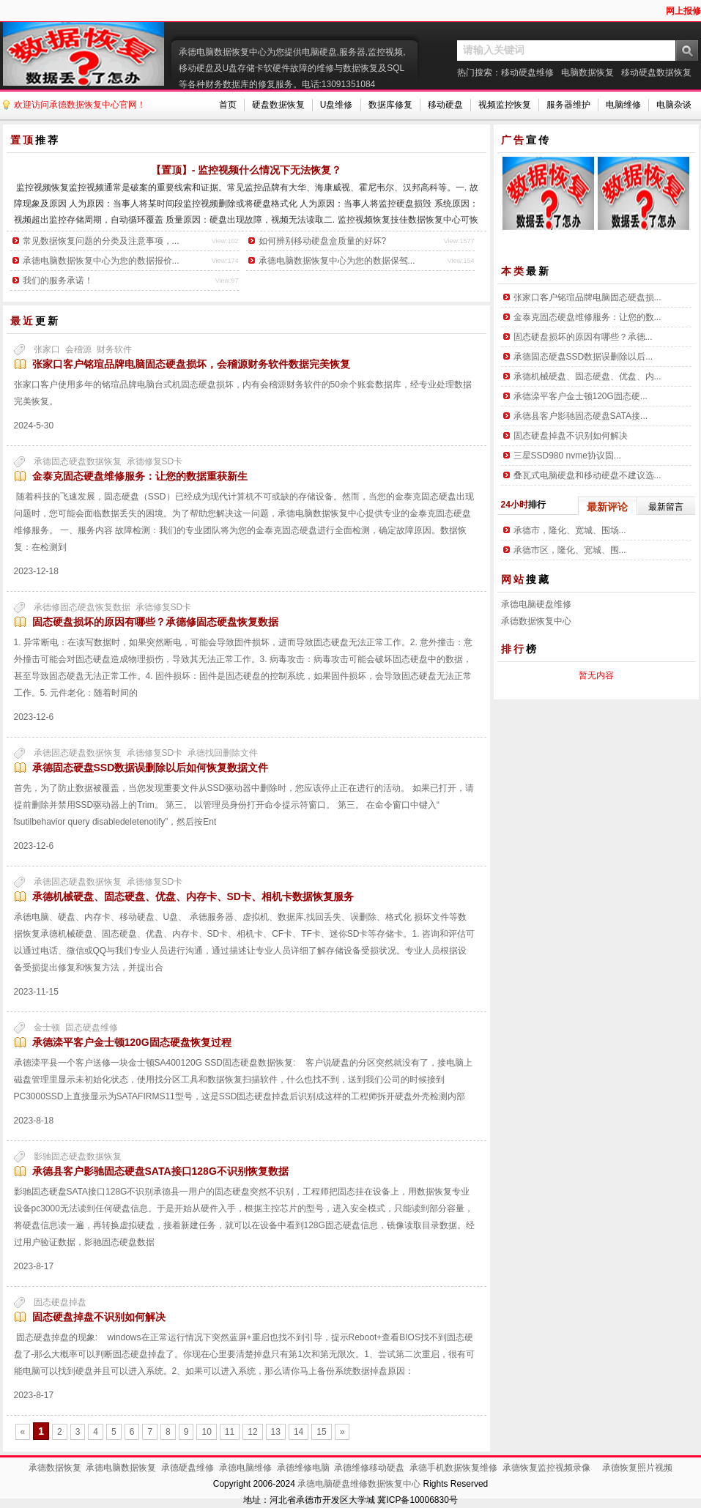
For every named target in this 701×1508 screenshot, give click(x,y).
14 (298, 1432)
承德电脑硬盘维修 (536, 604)
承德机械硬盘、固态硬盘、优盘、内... (587, 376)
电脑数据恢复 (587, 72)
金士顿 (47, 1027)
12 (252, 1432)
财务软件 (114, 349)
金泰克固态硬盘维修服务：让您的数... (587, 317)
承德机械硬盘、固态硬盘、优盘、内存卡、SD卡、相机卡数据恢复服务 (193, 896)
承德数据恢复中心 (536, 621)
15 (321, 1432)
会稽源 (78, 349)
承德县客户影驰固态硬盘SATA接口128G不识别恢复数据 (160, 1171)
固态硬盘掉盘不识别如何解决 (99, 1317)
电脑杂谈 (673, 105)
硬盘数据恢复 (278, 105)
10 (206, 1432)
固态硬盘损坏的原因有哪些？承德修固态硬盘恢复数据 (155, 622)
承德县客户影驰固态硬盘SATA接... (580, 416)
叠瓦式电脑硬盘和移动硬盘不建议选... (587, 475)
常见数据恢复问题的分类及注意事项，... (101, 241)
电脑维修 (623, 105)
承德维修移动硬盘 (369, 1468)
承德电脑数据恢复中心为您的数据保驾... (337, 261)
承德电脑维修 (245, 1468)
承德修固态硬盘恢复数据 (82, 607)
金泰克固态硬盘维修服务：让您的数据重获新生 (140, 476)
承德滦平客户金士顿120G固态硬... (580, 396)
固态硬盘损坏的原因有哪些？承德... (583, 337)
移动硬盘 (445, 105)
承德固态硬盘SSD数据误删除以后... (583, 357)
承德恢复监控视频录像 (546, 1468)
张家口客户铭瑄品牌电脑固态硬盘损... (587, 297)
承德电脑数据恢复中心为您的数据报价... (101, 261)
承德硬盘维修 (187, 1468)
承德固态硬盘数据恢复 (78, 461)
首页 (228, 105)
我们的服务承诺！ (58, 280)
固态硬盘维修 (91, 1027)
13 (276, 1432)
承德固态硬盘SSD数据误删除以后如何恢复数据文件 (150, 767)
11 (229, 1432)
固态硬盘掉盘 (60, 1302)
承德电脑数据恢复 (121, 1468)
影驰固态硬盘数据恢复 (78, 1156)
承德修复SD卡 (155, 461)
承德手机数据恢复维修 (453, 1468)
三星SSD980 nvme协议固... (567, 455)
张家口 (47, 349)
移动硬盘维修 (527, 72)
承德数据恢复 (55, 1468)
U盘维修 (336, 105)
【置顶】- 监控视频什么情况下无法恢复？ (246, 170)
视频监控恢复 (504, 105)
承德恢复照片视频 (637, 1468)
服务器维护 (568, 105)
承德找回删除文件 (223, 753)
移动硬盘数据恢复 (656, 72)
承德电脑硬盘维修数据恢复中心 (358, 1484)
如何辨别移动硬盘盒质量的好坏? (323, 241)
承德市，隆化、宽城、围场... (569, 530)
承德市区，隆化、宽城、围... (569, 550)
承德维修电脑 (303, 1468)
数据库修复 (390, 105)
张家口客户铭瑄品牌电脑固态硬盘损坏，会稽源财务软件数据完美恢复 (191, 364)
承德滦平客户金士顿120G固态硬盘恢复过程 (131, 1042)
